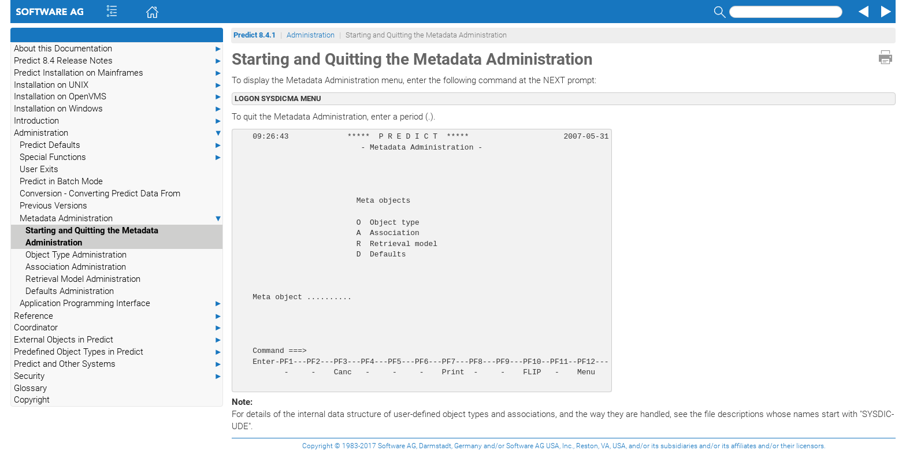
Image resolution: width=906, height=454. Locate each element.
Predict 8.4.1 (254, 35)
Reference (118, 316)
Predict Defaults (121, 145)
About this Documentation (118, 49)
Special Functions (121, 157)
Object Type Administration (76, 255)
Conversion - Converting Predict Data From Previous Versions (100, 199)
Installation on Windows (118, 109)
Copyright (32, 400)
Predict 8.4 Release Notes (118, 61)
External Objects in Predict (118, 340)
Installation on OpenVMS (118, 97)
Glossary (30, 388)
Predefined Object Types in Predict (118, 352)
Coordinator (118, 328)
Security (118, 376)
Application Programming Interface (121, 303)
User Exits (39, 169)
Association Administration (75, 267)
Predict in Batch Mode (61, 181)
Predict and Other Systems (118, 364)
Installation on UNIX (118, 85)
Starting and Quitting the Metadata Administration (91, 236)
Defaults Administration (69, 291)
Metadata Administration (121, 219)
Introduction (118, 121)
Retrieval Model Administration (82, 279)
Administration (118, 133)
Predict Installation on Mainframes (118, 73)
